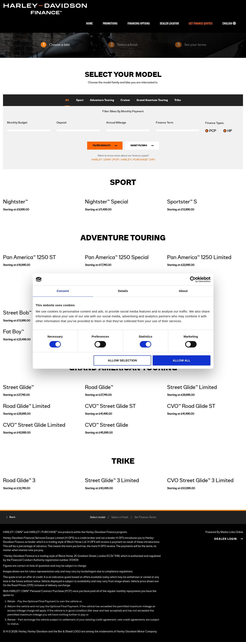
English (229, 23)
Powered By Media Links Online (224, 532)
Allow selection (122, 360)
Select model (97, 517)
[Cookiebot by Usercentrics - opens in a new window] (192, 279)
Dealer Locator (169, 23)
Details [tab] (123, 291)
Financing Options (139, 23)
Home (89, 23)
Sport (80, 100)
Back (12, 517)
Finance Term (164, 122)
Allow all (181, 360)
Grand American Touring (152, 100)
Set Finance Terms (145, 517)
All (67, 100)
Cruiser (125, 100)
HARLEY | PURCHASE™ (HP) (137, 159)
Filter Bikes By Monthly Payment (123, 111)
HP (227, 131)
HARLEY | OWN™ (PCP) (105, 159)
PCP (210, 131)
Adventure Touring (102, 100)
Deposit (61, 122)
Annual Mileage (116, 122)
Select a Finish (119, 517)
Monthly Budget (17, 122)
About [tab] (183, 291)
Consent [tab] (63, 291)
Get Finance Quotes (200, 23)
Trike (177, 100)
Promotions (110, 23)
